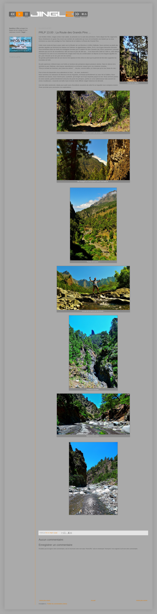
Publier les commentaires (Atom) (57, 604)
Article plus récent (44, 600)
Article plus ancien (141, 600)
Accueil (93, 600)
